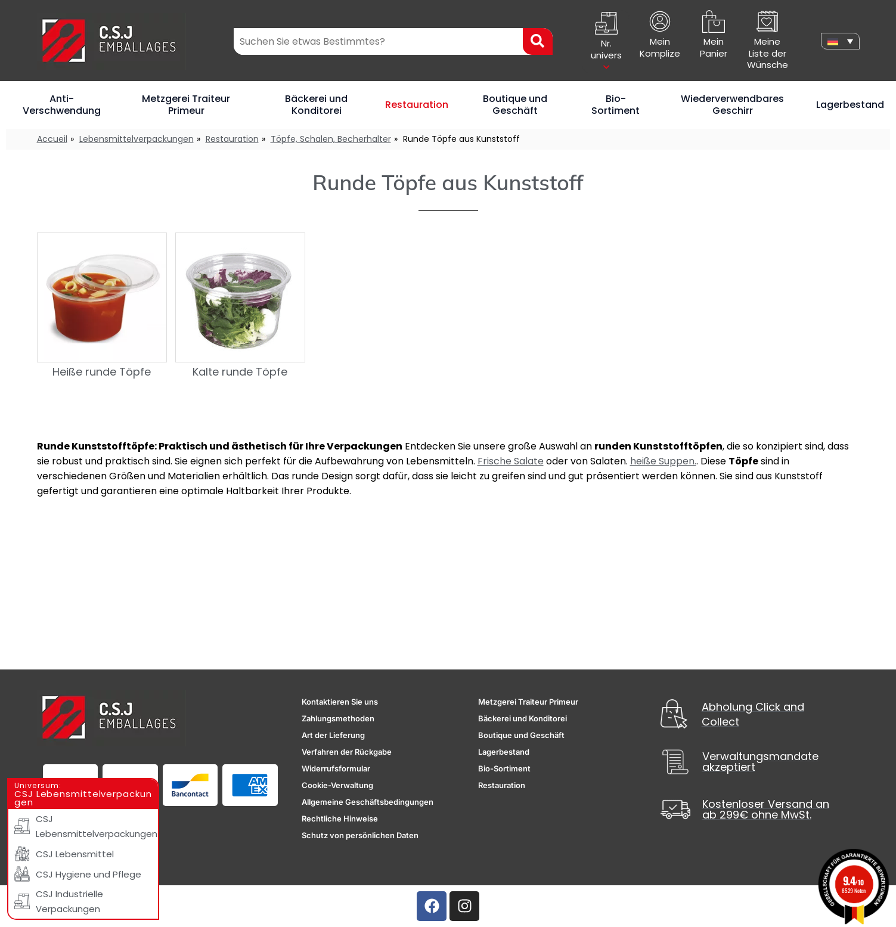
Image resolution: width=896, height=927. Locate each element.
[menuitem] (840, 41)
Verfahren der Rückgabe (347, 752)
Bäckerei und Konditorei (316, 104)
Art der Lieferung (333, 735)
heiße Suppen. (663, 461)
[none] (840, 41)
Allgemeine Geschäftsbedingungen (367, 802)
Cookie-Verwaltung (337, 785)
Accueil (52, 139)
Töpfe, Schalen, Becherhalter (331, 139)
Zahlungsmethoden (338, 718)
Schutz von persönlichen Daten (360, 835)
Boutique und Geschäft (515, 104)
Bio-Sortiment (615, 104)
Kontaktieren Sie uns (340, 701)
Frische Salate (511, 461)
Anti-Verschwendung (62, 104)
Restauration (416, 104)
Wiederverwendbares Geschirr (732, 104)
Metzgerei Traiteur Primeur (186, 104)
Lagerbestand (850, 104)
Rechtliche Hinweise (340, 818)
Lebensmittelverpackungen (136, 139)
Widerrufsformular (336, 768)
